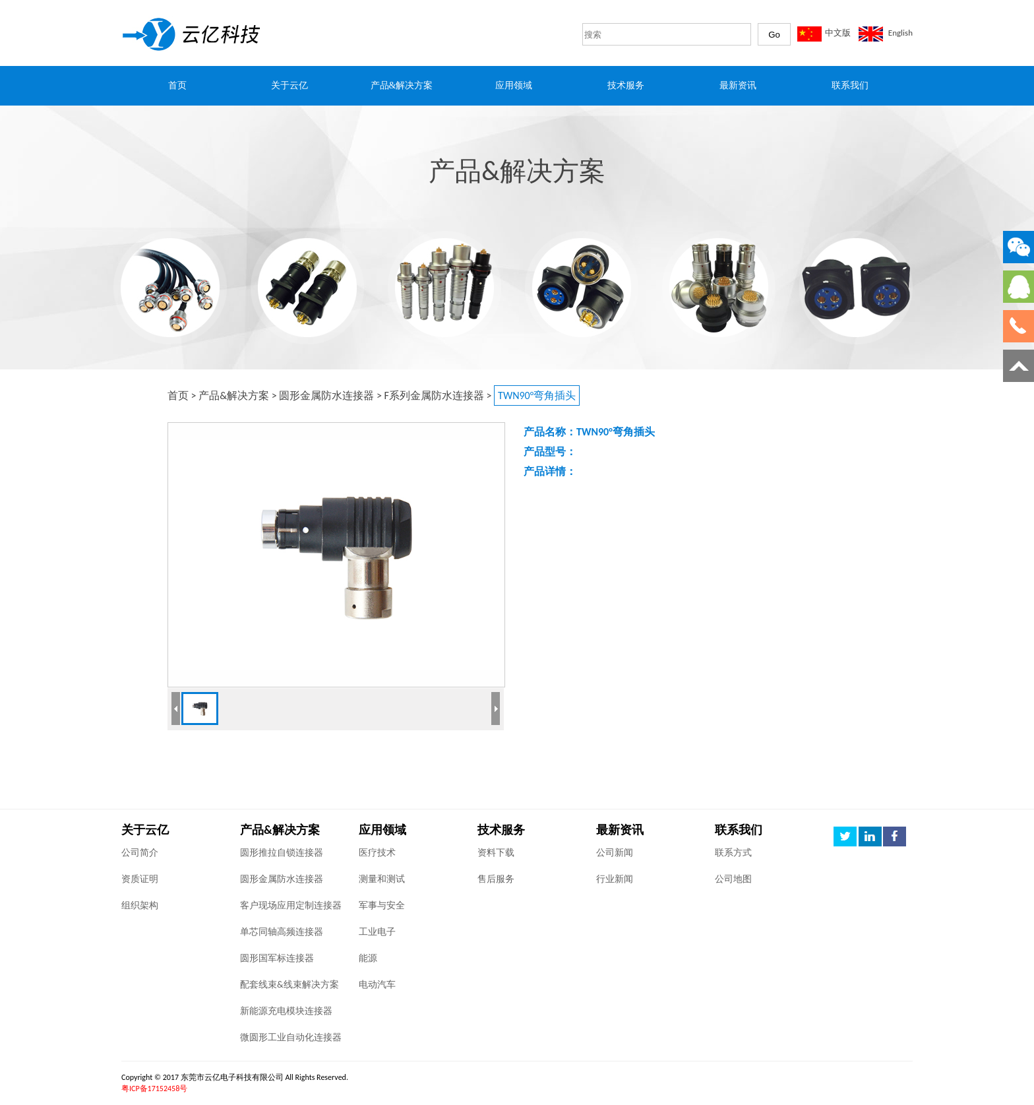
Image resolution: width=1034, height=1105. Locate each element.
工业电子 (377, 931)
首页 (178, 395)
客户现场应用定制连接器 (291, 905)
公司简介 (139, 852)
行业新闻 (614, 879)
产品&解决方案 (233, 395)
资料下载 (495, 852)
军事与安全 (382, 905)
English (900, 33)
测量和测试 (382, 879)
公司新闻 (614, 852)
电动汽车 (377, 984)
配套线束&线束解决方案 (289, 984)
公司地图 (733, 879)
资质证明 (139, 879)
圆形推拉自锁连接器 (281, 852)
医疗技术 (377, 852)
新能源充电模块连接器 (286, 1011)
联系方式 (733, 852)
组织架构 (139, 905)
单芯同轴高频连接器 (281, 931)
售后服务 (495, 879)
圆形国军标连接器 (277, 958)
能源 (368, 958)
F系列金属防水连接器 (434, 395)
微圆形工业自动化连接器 (291, 1037)
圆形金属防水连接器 (326, 395)
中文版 (838, 33)
